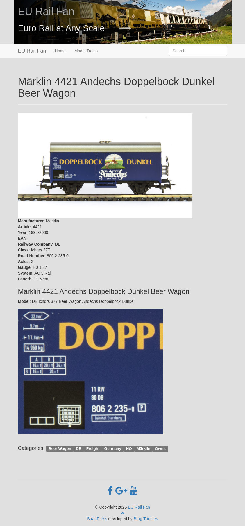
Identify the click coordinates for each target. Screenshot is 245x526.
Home (60, 51)
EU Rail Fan (46, 11)
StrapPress (97, 518)
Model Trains (86, 51)
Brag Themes (146, 518)
